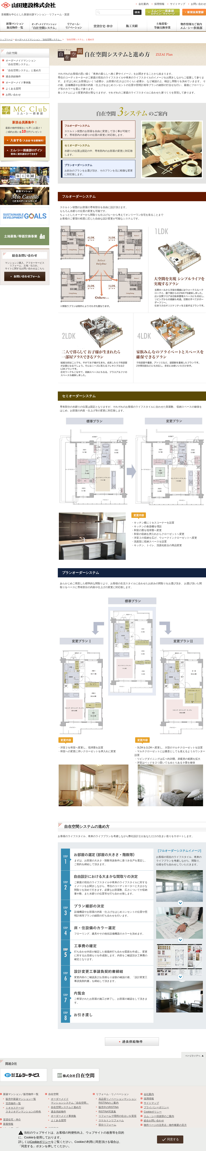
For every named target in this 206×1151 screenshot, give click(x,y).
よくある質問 (13, 88)
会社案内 (144, 4)
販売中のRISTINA (109, 1107)
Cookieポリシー (153, 1111)
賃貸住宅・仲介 (12, 1119)
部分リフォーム (107, 1124)
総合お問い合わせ (154, 1120)
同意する (170, 1139)
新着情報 (8, 1123)
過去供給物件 (13, 76)
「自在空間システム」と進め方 (23, 70)
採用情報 (159, 4)
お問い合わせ (198, 4)
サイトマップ (177, 4)
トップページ (6, 39)
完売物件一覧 (13, 1103)
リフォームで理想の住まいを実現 (117, 1116)
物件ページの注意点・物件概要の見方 (165, 1125)
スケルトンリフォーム (111, 1120)
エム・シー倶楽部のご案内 (159, 1116)
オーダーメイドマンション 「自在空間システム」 (38, 39)
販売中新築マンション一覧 (21, 1099)
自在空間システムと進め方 (66, 1107)
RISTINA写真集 (107, 1111)
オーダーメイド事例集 (18, 82)
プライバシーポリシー (156, 1107)
